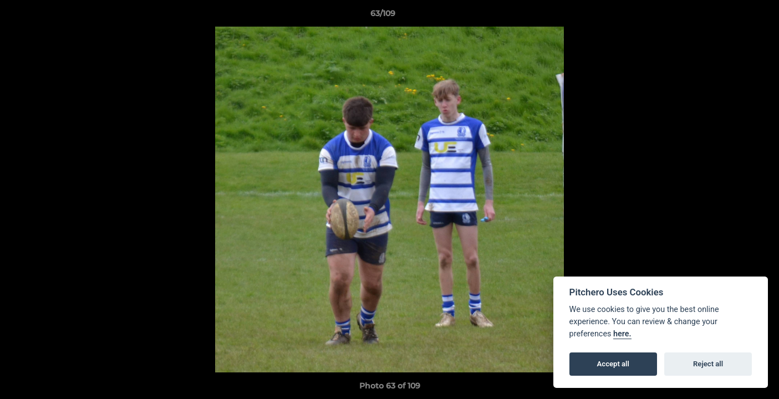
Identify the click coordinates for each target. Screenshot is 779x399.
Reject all (708, 364)
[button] (732, 16)
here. (622, 334)
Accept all (613, 364)
